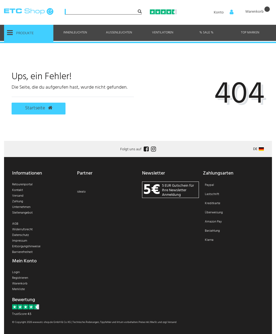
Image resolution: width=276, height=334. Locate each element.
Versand (17, 196)
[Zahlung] (235, 216)
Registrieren (20, 278)
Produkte (20, 32)
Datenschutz (20, 235)
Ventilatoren (162, 32)
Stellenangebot (22, 212)
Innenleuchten (75, 32)
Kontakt (17, 190)
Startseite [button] (38, 108)
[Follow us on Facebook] (145, 149)
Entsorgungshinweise (26, 246)
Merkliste (18, 289)
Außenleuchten (119, 32)
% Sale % (206, 32)
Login (16, 272)
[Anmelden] (222, 13)
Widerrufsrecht (22, 229)
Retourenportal (22, 184)
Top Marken (250, 32)
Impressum (19, 240)
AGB (15, 224)
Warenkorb (19, 283)
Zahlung (17, 201)
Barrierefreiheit (22, 252)
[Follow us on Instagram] (153, 149)
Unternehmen (21, 207)
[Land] (258, 149)
